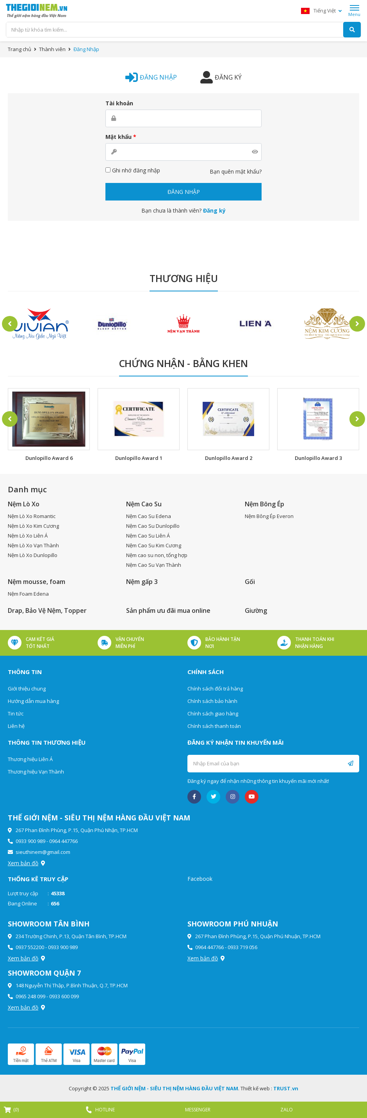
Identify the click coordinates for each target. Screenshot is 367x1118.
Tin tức (15, 713)
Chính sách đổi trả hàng (215, 688)
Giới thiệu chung (27, 688)
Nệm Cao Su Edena (148, 516)
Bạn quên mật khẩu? (236, 171)
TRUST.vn (285, 1088)
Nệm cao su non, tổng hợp (156, 555)
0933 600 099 (64, 996)
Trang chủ (19, 49)
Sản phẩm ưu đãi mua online (168, 610)
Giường (256, 610)
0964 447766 (63, 841)
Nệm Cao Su (144, 504)
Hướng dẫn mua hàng (33, 701)
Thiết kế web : (256, 1088)
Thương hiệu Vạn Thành (36, 771)
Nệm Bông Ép (264, 504)
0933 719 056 (242, 947)
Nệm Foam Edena (28, 593)
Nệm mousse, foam (36, 581)
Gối (250, 581)
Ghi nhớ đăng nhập (132, 170)
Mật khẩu (120, 136)
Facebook (199, 878)
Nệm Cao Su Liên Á (148, 535)
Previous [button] (10, 324)
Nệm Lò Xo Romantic (31, 516)
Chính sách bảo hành (212, 701)
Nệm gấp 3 (142, 581)
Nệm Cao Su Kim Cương (153, 545)
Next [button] (357, 324)
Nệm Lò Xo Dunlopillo (32, 555)
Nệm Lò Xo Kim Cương (33, 525)
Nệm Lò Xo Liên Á (28, 535)
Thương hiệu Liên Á (30, 759)
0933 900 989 (30, 841)
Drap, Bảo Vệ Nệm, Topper (47, 610)
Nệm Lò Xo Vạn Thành (33, 545)
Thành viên (52, 49)
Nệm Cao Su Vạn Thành (153, 564)
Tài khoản (119, 103)
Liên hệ (16, 725)
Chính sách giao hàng (212, 713)
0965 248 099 (30, 996)
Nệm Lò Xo (23, 504)
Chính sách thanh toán (214, 725)
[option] (40, 324)
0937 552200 (30, 947)
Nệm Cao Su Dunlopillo (153, 525)
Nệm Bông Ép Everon (269, 516)
